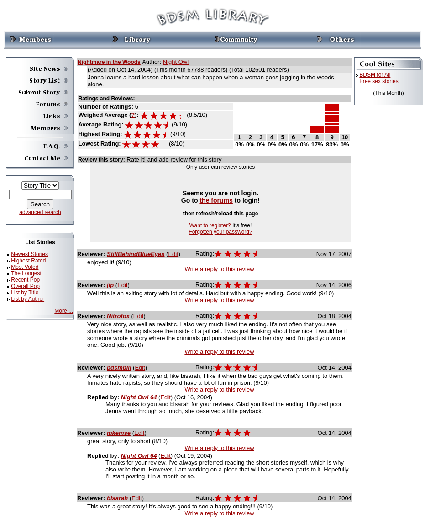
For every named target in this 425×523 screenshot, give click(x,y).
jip (110, 285)
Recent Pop (25, 280)
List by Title (24, 292)
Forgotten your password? (220, 232)
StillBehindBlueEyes (135, 254)
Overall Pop (25, 286)
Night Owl (176, 61)
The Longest (26, 273)
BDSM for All (374, 75)
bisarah (117, 498)
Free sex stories (378, 81)
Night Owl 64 (139, 397)
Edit (173, 254)
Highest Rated (28, 260)
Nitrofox (118, 316)
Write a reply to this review (219, 269)
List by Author (27, 299)
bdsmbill (119, 367)
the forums (216, 200)
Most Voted (24, 267)
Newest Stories (29, 254)
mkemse (119, 432)
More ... (63, 311)
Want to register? (210, 225)
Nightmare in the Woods (109, 62)
